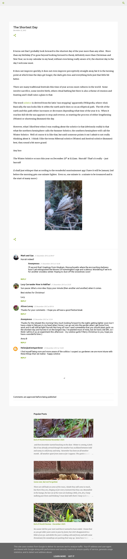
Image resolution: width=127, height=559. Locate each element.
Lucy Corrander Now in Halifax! (35, 284)
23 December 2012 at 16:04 (54, 348)
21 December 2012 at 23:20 (61, 284)
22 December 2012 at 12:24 (42, 319)
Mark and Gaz (27, 255)
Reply (23, 279)
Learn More (60, 556)
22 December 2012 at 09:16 (44, 306)
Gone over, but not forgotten (46, 482)
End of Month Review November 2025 (49, 440)
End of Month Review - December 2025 (49, 524)
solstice (27, 103)
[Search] (10, 3)
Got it (71, 556)
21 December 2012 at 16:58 (50, 264)
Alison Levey (27, 306)
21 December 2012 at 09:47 (44, 256)
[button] (14, 35)
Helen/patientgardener (32, 348)
